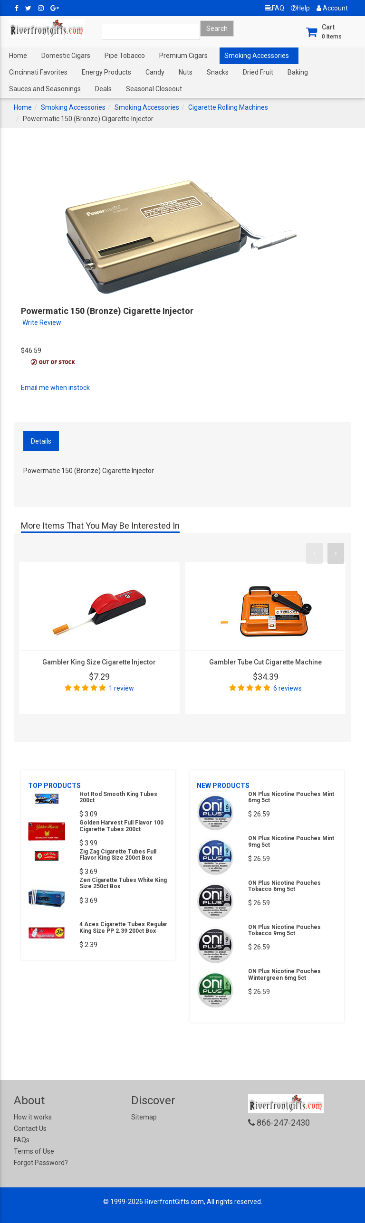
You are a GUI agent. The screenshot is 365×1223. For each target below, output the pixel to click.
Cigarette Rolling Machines (228, 107)
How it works (33, 1117)
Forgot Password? (41, 1162)
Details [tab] (41, 441)
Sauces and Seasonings (45, 89)
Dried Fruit (258, 72)
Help (300, 8)
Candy (154, 72)
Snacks (218, 72)
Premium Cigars (183, 55)
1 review (121, 688)
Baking (298, 72)
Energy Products (106, 72)
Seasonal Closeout (154, 89)
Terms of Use (34, 1151)
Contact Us (30, 1128)
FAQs (21, 1140)
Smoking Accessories (256, 55)
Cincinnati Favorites (38, 72)
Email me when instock (55, 387)
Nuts (185, 72)
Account (332, 8)
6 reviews (287, 688)
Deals (103, 89)
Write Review (41, 322)
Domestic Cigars (65, 55)
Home (18, 55)
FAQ (274, 8)
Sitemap (144, 1117)
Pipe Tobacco (125, 55)
